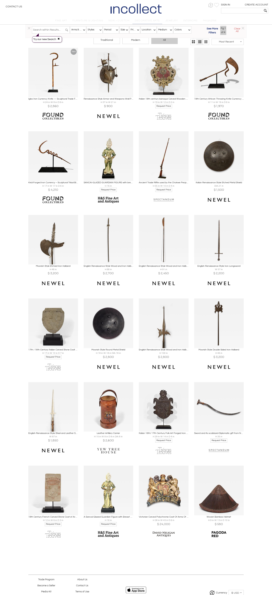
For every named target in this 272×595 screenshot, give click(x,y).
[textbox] (242, 10)
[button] (210, 5)
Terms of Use (82, 591)
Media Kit (46, 591)
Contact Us (14, 6)
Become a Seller (46, 585)
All (164, 40)
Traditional (106, 40)
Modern (135, 40)
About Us (82, 579)
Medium (162, 29)
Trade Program (46, 579)
